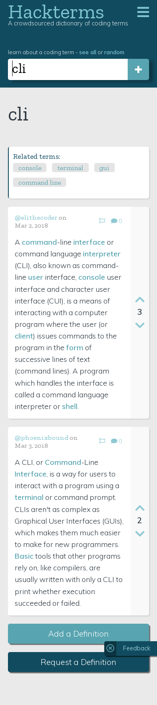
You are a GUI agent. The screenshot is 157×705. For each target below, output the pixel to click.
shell (69, 406)
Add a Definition (78, 634)
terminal (70, 168)
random (114, 51)
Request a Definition (78, 662)
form (74, 347)
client (24, 335)
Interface (30, 473)
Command (63, 462)
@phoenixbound (41, 438)
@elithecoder (36, 217)
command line (39, 182)
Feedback (136, 648)
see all (87, 51)
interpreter (102, 253)
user (35, 276)
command (39, 241)
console (29, 168)
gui (104, 168)
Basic (24, 555)
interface (89, 241)
